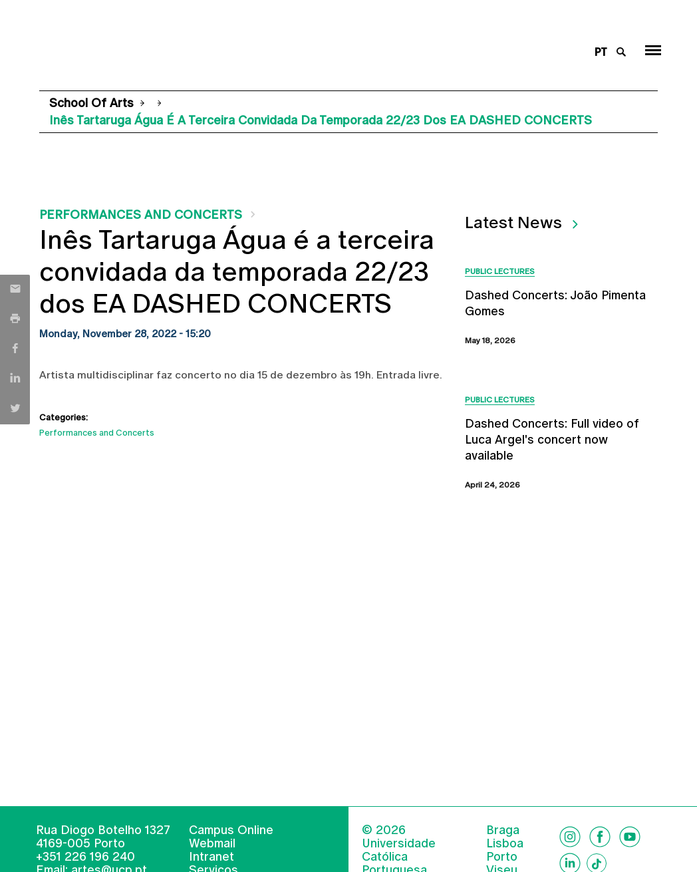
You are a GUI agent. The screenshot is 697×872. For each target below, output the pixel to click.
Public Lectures (500, 271)
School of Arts (91, 103)
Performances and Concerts (140, 214)
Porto (501, 856)
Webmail (212, 843)
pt (601, 52)
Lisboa (504, 843)
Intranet (211, 856)
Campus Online (231, 830)
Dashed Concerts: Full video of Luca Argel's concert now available (552, 439)
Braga (502, 830)
